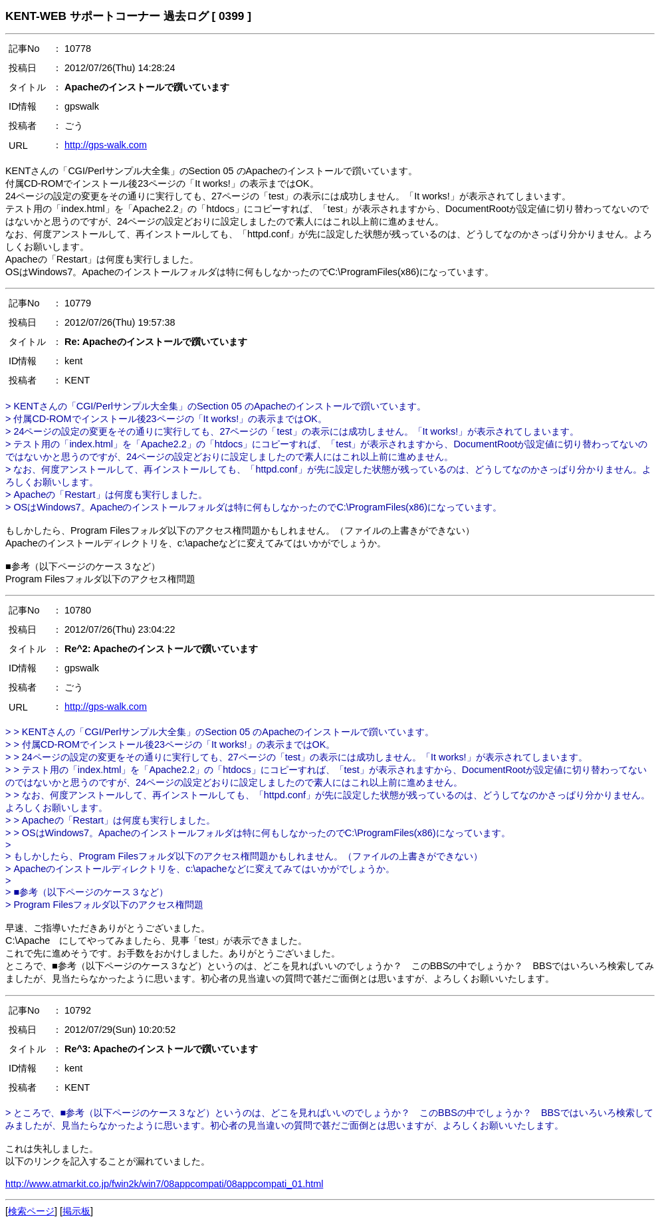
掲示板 (76, 1211)
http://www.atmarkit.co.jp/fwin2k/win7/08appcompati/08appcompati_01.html (164, 1183)
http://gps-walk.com (105, 145)
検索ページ (31, 1211)
